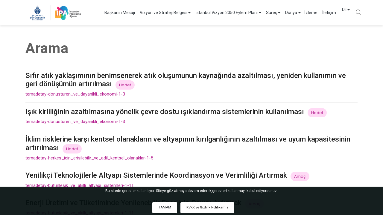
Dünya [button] (285, 12)
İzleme (304, 12)
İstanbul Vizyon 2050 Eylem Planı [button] (220, 12)
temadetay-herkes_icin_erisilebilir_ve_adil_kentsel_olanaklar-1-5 (89, 158)
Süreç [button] (265, 12)
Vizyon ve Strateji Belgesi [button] (157, 12)
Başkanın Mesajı (113, 12)
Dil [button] (338, 12)
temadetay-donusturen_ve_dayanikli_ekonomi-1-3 (75, 94)
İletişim (323, 12)
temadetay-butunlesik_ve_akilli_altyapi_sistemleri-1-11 (79, 185)
